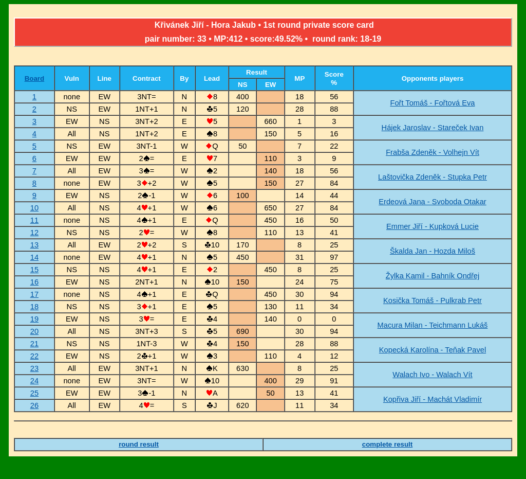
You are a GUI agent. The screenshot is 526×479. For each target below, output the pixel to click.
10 (34, 208)
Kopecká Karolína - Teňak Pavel (432, 350)
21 (34, 344)
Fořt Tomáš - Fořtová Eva (432, 103)
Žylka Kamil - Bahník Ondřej (432, 276)
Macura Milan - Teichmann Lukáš (433, 325)
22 (34, 356)
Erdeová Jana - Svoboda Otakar (432, 202)
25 (34, 393)
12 (34, 232)
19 (34, 319)
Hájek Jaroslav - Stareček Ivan (433, 127)
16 (34, 282)
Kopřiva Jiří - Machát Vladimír (432, 399)
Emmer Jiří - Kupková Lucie (432, 226)
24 (34, 381)
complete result (387, 444)
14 (34, 257)
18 (34, 307)
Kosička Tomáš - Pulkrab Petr (432, 300)
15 (34, 269)
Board (35, 78)
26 (34, 405)
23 (34, 368)
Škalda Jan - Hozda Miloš (432, 251)
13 (34, 245)
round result (139, 444)
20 (34, 331)
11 (34, 220)
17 (34, 294)
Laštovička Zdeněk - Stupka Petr (432, 177)
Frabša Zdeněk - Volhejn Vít (432, 152)
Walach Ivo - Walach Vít (432, 374)
